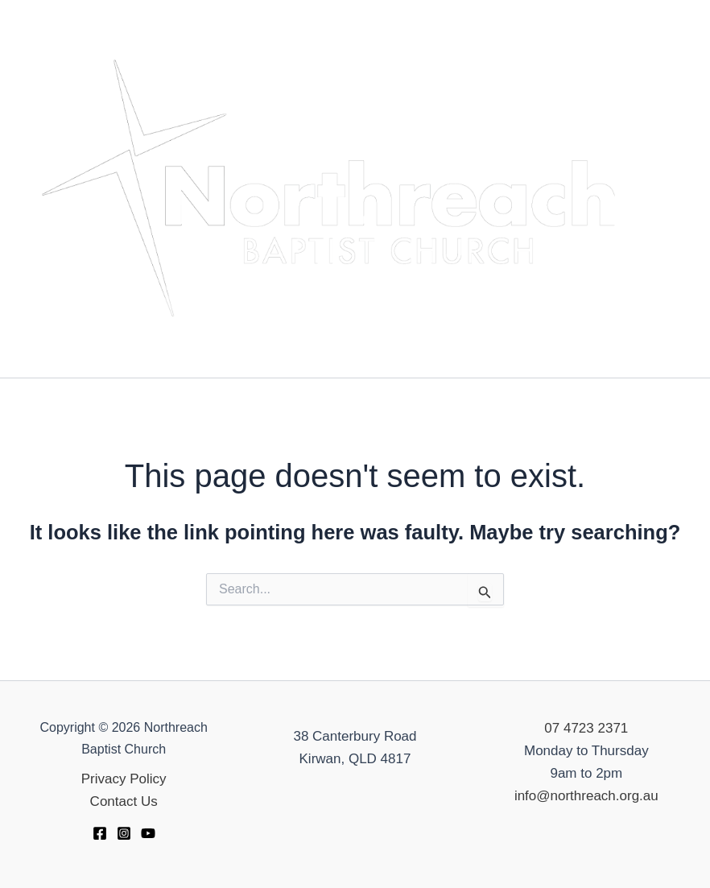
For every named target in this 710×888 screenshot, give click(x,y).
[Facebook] (100, 833)
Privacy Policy (124, 779)
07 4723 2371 (586, 728)
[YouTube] (148, 833)
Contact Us (124, 801)
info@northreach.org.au (586, 795)
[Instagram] (124, 833)
